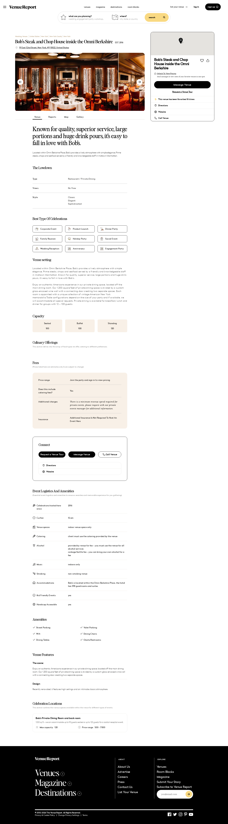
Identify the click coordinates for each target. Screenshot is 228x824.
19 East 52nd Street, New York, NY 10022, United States (44, 47)
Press (121, 782)
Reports (52, 116)
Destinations (58, 792)
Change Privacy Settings (69, 815)
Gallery (80, 116)
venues (87, 7)
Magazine (53, 782)
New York (44, 36)
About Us (124, 767)
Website (50, 471)
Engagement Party (114, 249)
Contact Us (125, 787)
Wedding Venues (21, 36)
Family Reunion (48, 239)
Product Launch (80, 229)
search (157, 17)
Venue (37, 116)
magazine (100, 7)
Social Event (111, 239)
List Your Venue (128, 792)
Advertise (124, 772)
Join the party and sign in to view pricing (90, 380)
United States (35, 36)
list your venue (178, 6)
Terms (85, 815)
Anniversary (79, 249)
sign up (213, 6)
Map (66, 116)
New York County (56, 36)
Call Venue (163, 118)
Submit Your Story (169, 782)
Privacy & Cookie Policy (46, 815)
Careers (123, 777)
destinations (116, 7)
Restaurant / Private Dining (81, 178)
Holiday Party (80, 239)
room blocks (133, 7)
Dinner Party (111, 229)
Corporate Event (48, 229)
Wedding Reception (49, 249)
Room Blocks (165, 772)
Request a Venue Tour (52, 454)
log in (196, 6)
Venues (50, 772)
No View (72, 188)
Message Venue (82, 454)
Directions (51, 465)
